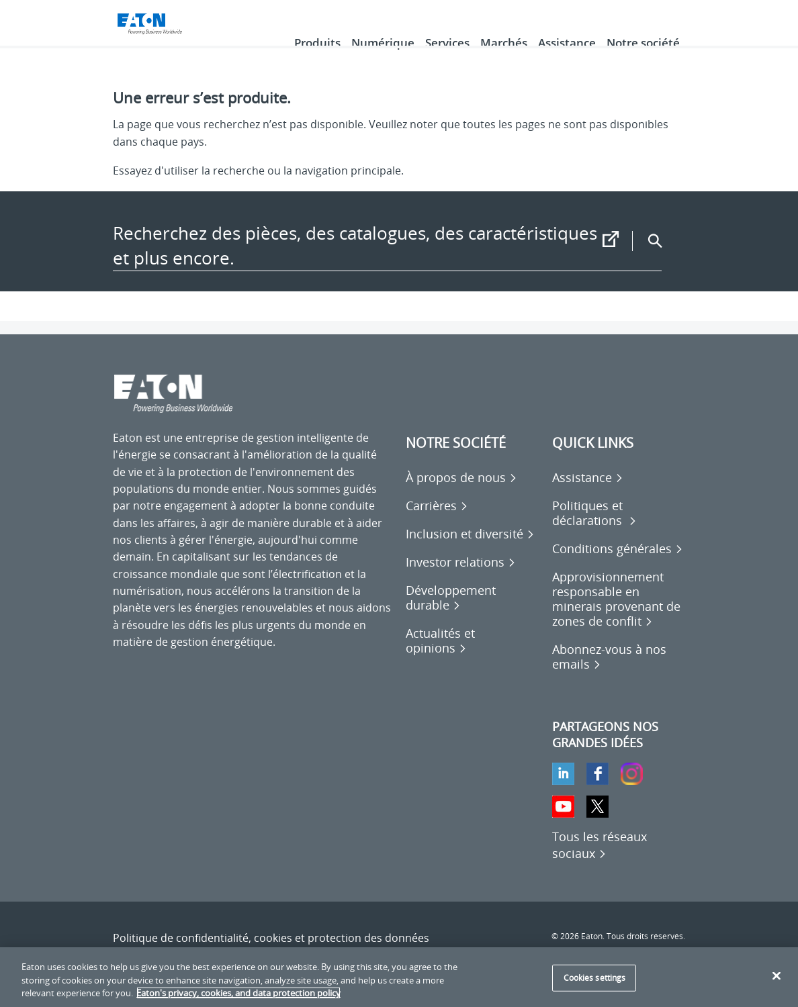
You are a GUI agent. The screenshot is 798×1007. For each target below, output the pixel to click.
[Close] (776, 975)
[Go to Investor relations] (461, 581)
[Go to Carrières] (437, 524)
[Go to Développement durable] (472, 616)
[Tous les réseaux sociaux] (599, 863)
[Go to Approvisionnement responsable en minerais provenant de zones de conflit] (618, 617)
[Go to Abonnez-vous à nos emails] (618, 675)
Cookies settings (595, 978)
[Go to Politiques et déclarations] (618, 531)
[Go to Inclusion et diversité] (470, 552)
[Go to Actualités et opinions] (472, 659)
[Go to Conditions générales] (617, 567)
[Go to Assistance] (587, 496)
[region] (399, 977)
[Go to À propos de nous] (461, 496)
